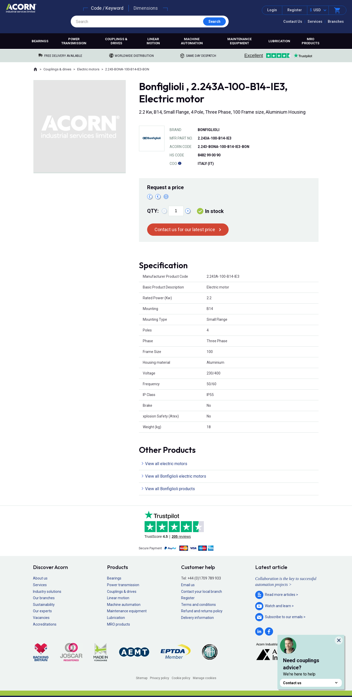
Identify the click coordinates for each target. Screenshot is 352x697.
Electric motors (88, 69)
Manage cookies (204, 678)
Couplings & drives (116, 41)
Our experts (42, 611)
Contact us (311, 683)
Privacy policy (159, 678)
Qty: (153, 211)
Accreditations (44, 624)
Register (294, 10)
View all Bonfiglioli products (170, 488)
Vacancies (41, 618)
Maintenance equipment (239, 41)
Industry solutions (47, 591)
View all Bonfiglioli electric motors (175, 476)
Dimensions (146, 8)
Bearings (40, 41)
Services (315, 21)
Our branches (44, 598)
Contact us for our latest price (185, 229)
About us (40, 578)
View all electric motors (166, 463)
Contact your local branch (201, 591)
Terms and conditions (198, 605)
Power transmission (73, 41)
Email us (188, 585)
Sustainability (44, 605)
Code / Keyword (107, 8)
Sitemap (141, 678)
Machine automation (192, 41)
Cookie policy (181, 678)
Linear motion (153, 41)
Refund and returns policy (201, 611)
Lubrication (279, 41)
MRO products (310, 41)
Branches (336, 21)
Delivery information (197, 618)
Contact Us (292, 21)
